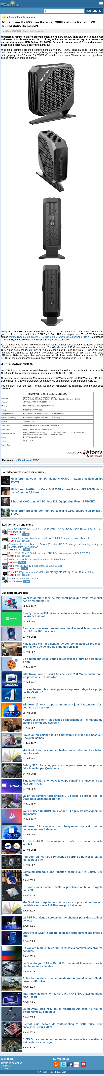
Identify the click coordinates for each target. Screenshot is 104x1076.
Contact (5, 1068)
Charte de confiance (11, 1063)
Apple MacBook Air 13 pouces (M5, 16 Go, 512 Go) (35, 566)
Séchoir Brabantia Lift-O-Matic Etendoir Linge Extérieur (37, 559)
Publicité (5, 1065)
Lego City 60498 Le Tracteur (23, 578)
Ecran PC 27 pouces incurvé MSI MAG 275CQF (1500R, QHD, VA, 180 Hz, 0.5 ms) (51, 572)
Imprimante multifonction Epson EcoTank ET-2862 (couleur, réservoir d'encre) (48, 538)
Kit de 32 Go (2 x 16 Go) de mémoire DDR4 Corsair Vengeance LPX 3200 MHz (49, 553)
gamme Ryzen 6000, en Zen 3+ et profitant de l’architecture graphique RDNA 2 (50, 337)
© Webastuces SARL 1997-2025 (52, 1072)
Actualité (71, 452)
